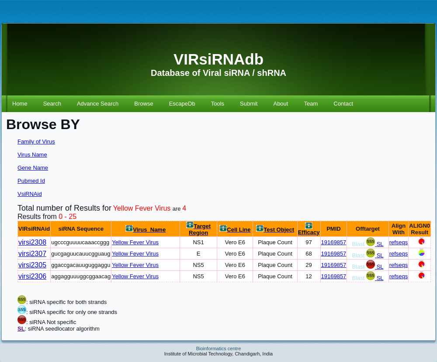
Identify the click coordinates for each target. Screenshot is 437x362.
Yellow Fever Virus (135, 242)
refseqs (398, 242)
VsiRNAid (29, 194)
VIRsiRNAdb (218, 59)
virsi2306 (32, 276)
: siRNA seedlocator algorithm (62, 328)
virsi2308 (32, 242)
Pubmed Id (31, 181)
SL (380, 244)
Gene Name (32, 167)
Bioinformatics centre (218, 348)
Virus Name (32, 154)
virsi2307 (32, 253)
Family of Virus (36, 141)
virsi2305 (32, 265)
